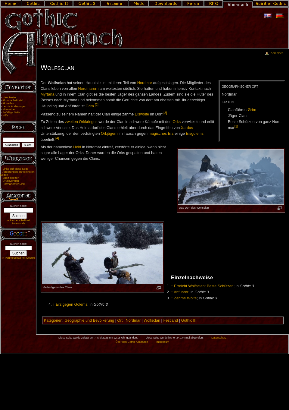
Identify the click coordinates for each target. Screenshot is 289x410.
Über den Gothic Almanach (132, 341)
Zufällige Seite (11, 112)
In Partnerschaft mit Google (18, 257)
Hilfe (5, 115)
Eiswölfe (142, 114)
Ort (120, 320)
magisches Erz (160, 133)
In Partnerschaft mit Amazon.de (18, 222)
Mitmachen (9, 109)
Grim (252, 110)
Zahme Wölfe (185, 298)
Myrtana (47, 94)
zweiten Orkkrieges (81, 122)
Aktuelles (8, 103)
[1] (236, 126)
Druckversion (10, 180)
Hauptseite (9, 97)
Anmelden (277, 53)
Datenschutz (218, 337)
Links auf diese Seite (15, 168)
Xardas (187, 128)
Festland (170, 320)
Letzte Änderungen (14, 106)
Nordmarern (88, 89)
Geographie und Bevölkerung (89, 320)
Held (77, 147)
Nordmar (144, 83)
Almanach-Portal (12, 100)
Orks (176, 122)
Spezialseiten (10, 177)
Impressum (162, 341)
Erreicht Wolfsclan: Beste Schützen (204, 286)
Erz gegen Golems (71, 304)
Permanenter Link (13, 183)
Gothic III (188, 320)
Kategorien (53, 320)
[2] (96, 104)
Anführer (181, 292)
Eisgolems (195, 133)
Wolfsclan (152, 320)
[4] (57, 138)
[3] (165, 113)
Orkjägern (109, 133)
